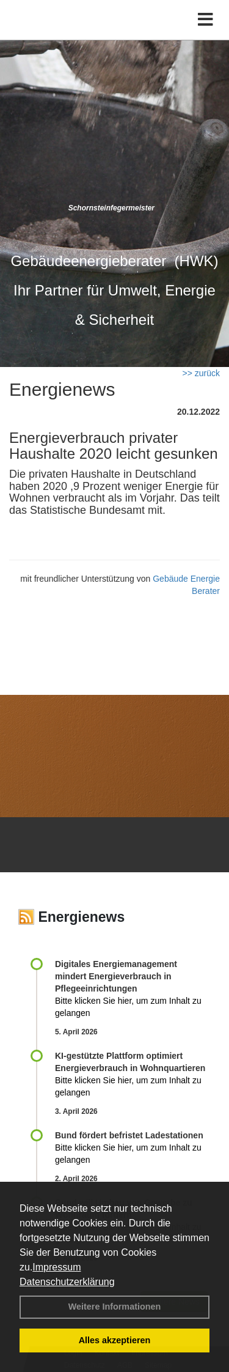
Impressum (56, 1267)
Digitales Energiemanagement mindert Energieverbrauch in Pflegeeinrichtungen (116, 976)
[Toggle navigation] (205, 20)
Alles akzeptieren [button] (115, 1340)
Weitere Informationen (114, 1306)
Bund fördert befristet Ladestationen (129, 1135)
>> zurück (201, 373)
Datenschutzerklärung (67, 1282)
